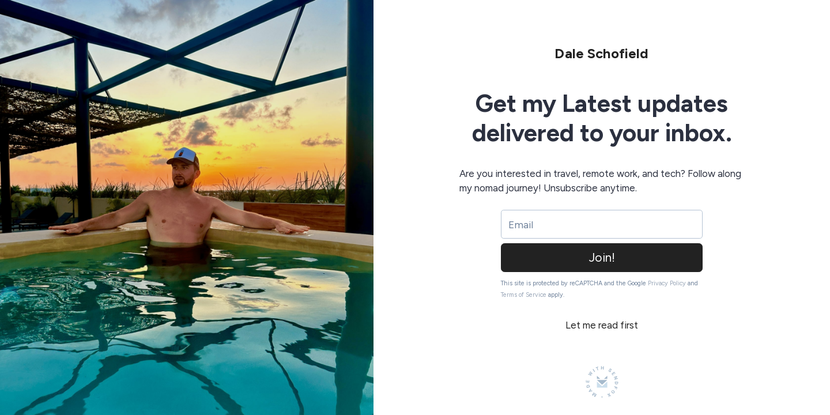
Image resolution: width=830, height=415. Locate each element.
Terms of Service (523, 295)
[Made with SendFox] (602, 382)
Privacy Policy (667, 283)
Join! (602, 257)
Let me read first (601, 325)
